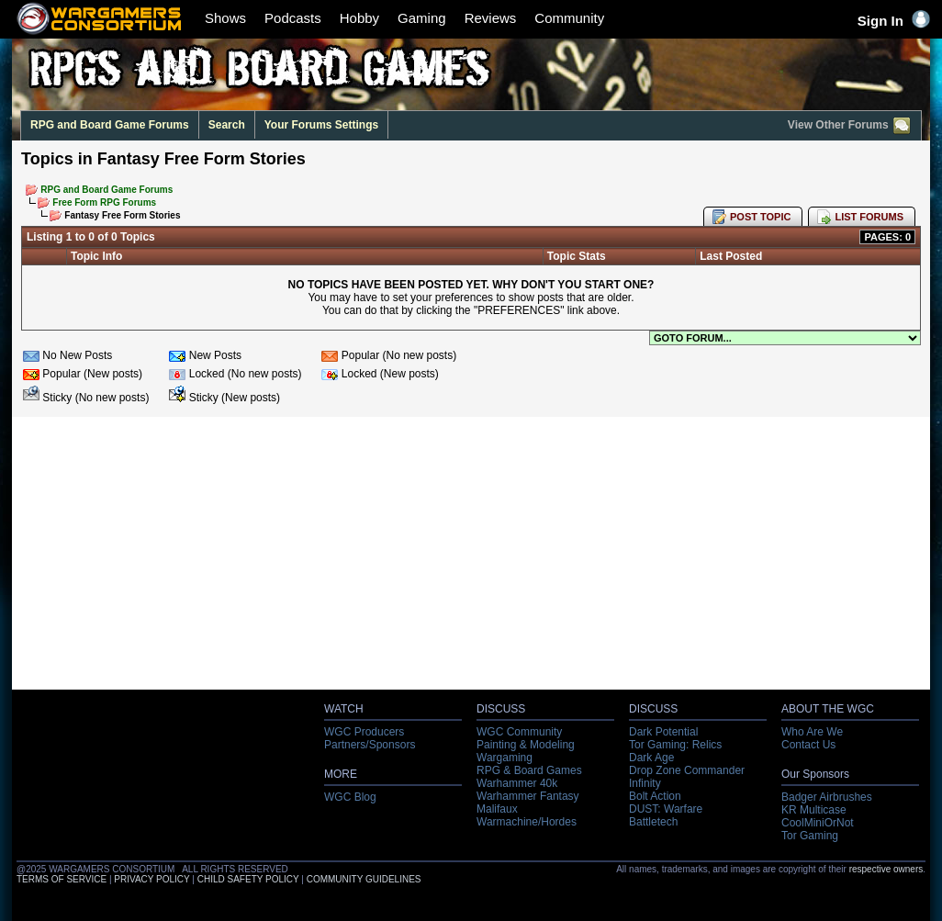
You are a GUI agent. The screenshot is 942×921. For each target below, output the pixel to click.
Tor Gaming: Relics (675, 744)
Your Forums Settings (321, 124)
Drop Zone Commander (687, 770)
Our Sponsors (815, 774)
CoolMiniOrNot (817, 822)
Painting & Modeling (526, 744)
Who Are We (812, 731)
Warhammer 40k (517, 783)
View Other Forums (850, 126)
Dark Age (651, 757)
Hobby (359, 18)
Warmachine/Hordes (527, 821)
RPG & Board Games (529, 770)
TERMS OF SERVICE (62, 879)
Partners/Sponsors (369, 744)
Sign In (894, 20)
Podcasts (292, 18)
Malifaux (497, 809)
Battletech (653, 821)
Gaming (422, 18)
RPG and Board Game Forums (109, 124)
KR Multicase (814, 809)
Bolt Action (655, 796)
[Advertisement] (471, 558)
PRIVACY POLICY (151, 879)
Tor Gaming (809, 835)
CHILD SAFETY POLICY (248, 879)
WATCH (344, 708)
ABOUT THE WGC (827, 708)
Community (569, 18)
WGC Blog (350, 797)
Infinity (645, 783)
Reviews (491, 18)
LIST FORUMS (869, 216)
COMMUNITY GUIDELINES (364, 879)
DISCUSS (501, 708)
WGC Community (519, 731)
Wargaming (505, 757)
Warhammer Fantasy (528, 796)
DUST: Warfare (665, 809)
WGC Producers (364, 731)
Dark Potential (663, 731)
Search (226, 124)
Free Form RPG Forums (104, 202)
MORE (340, 774)
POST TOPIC (760, 216)
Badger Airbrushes (826, 797)
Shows (225, 18)
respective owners (886, 869)
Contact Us (808, 744)
